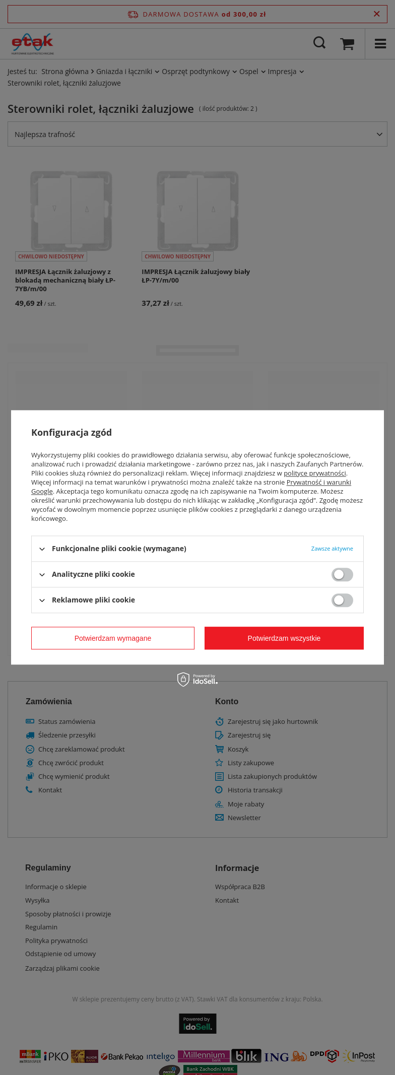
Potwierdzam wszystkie (284, 638)
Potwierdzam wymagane (113, 638)
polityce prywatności (315, 473)
